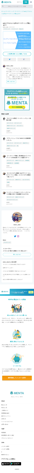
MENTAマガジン (5, 454)
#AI (17, 145)
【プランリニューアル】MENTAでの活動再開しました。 (18, 139)
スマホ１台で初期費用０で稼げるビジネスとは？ (14, 271)
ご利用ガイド (4, 410)
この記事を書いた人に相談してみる (17, 54)
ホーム (3, 11)
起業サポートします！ (8, 267)
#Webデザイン (26, 143)
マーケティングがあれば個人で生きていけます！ (14, 264)
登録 (25, 2)
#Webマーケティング (11, 125)
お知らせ (3, 418)
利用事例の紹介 (5, 413)
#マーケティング (18, 123)
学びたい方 (4, 407)
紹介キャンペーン (6, 416)
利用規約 (3, 432)
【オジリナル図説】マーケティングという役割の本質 (18, 119)
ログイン (19, 2)
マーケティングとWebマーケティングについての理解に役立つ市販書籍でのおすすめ (18, 193)
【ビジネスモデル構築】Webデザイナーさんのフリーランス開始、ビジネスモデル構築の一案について (18, 175)
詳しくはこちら (11, 81)
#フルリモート (20, 125)
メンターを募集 (5, 449)
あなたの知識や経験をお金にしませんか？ (13, 279)
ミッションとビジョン (7, 421)
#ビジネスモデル (26, 179)
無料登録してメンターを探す (17, 378)
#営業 (8, 182)
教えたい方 (4, 405)
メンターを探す (5, 446)
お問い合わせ (4, 424)
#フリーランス (10, 123)
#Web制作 (27, 160)
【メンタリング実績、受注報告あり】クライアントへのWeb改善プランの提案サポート (18, 156)
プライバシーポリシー (7, 438)
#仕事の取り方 (10, 163)
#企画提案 (17, 163)
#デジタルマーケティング (12, 199)
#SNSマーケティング (11, 128)
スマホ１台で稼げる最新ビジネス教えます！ (15, 251)
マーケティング (9, 11)
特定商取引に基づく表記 (7, 435)
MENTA (17, 469)
